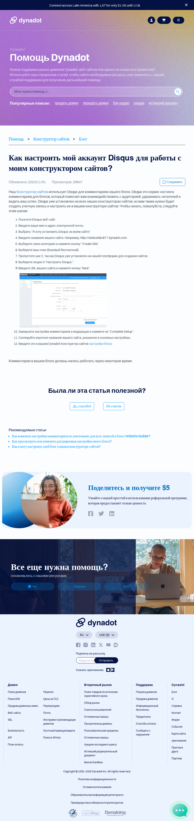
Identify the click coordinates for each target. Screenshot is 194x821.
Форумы (80, 586)
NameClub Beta (93, 762)
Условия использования (97, 787)
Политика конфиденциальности (97, 779)
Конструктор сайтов (32, 192)
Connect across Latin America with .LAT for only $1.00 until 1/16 (94, 5)
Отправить (106, 660)
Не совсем (113, 406)
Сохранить (172, 182)
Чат (32, 586)
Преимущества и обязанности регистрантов (97, 802)
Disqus (37, 219)
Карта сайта (179, 733)
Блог (126, 586)
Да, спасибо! (82, 406)
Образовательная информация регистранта (97, 794)
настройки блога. (101, 344)
